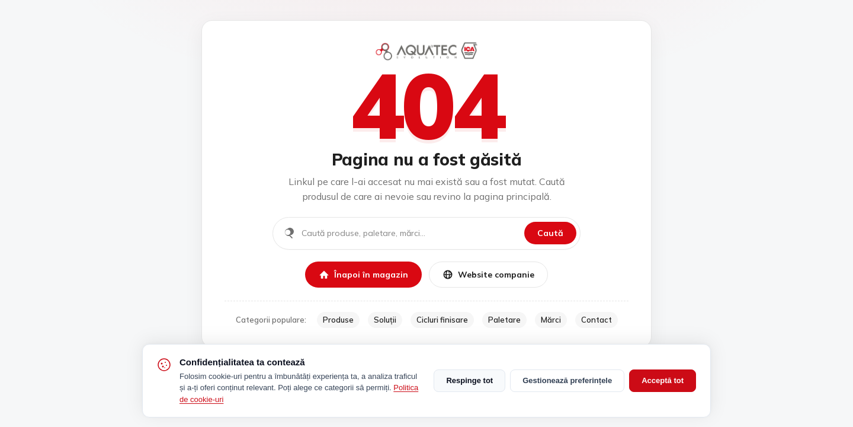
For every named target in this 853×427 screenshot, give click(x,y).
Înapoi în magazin (363, 274)
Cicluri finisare (442, 319)
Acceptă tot (663, 380)
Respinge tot (469, 380)
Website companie (488, 274)
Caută (550, 233)
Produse (338, 319)
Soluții (385, 319)
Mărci (551, 319)
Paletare (504, 319)
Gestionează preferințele (567, 380)
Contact (596, 319)
